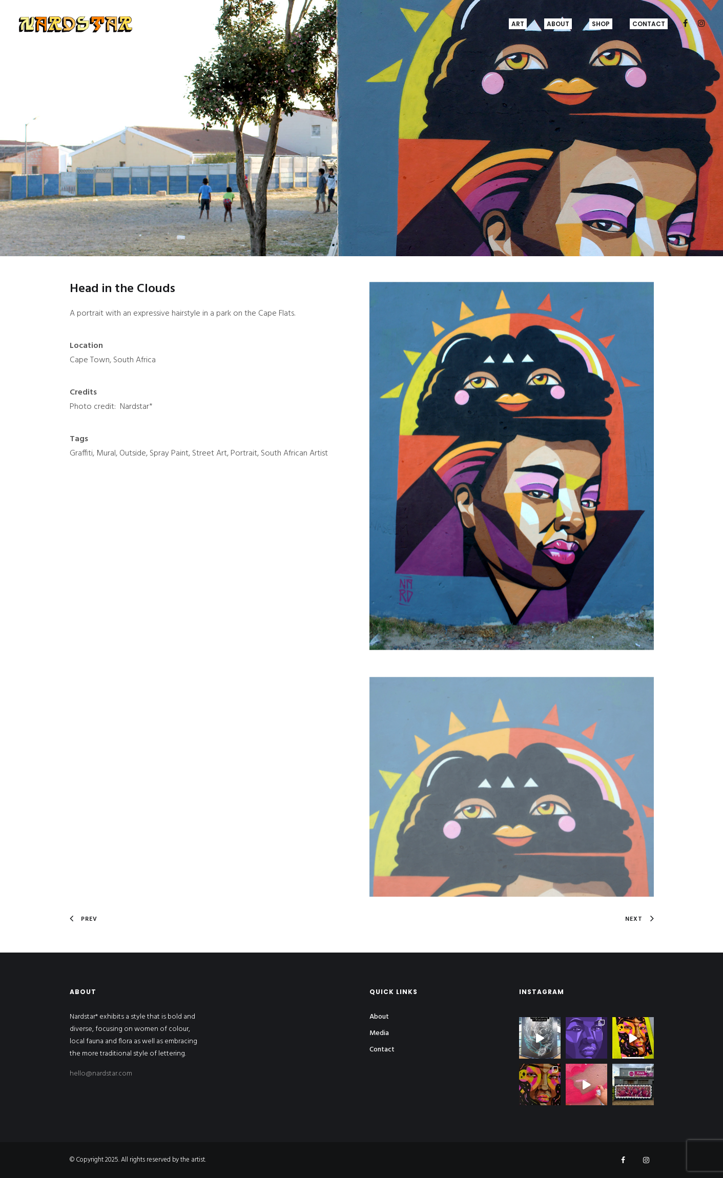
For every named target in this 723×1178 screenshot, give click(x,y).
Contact (648, 23)
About (558, 23)
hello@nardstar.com (101, 1074)
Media (379, 1033)
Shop (601, 23)
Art (517, 23)
